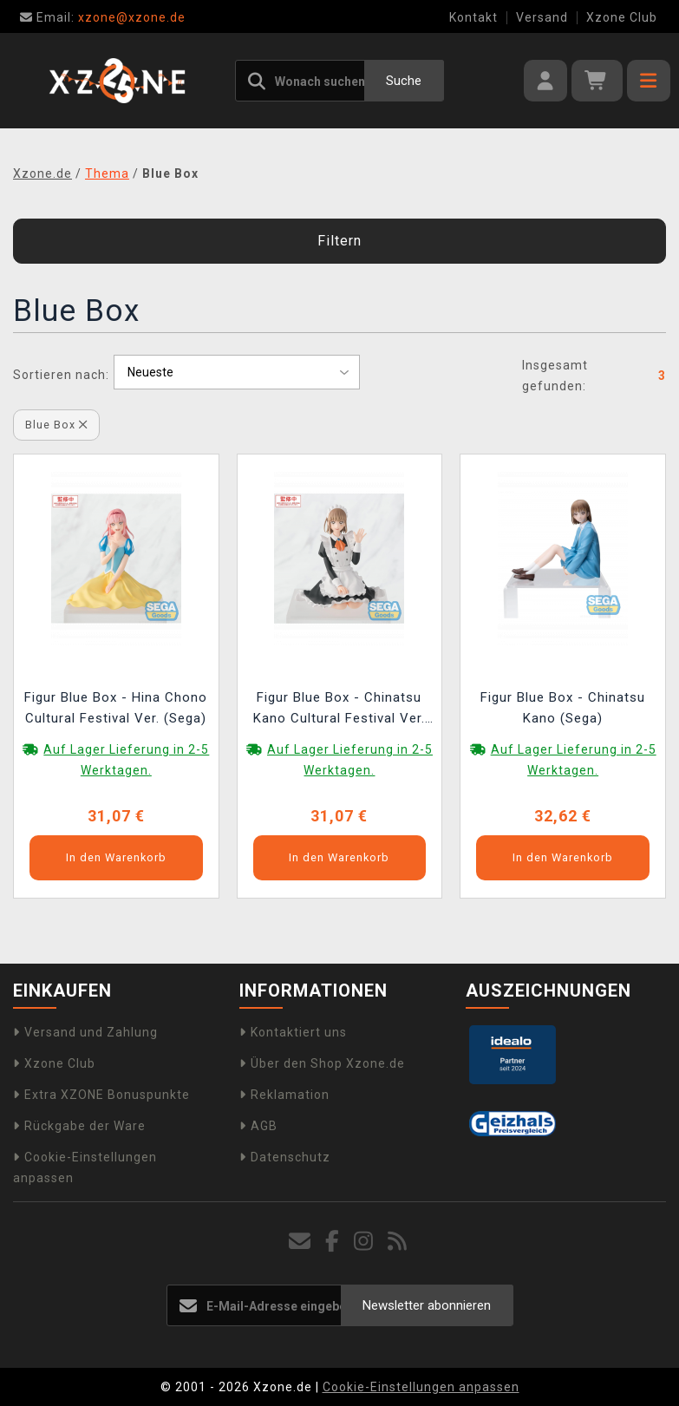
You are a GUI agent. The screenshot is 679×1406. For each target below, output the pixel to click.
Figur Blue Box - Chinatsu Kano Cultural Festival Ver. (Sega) (339, 710)
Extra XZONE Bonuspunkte (101, 1095)
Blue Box (56, 424)
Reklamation (284, 1095)
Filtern (339, 240)
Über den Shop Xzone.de (322, 1063)
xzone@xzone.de (103, 17)
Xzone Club (621, 17)
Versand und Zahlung (85, 1032)
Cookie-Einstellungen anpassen (421, 1387)
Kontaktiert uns (293, 1032)
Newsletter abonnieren (426, 1305)
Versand (542, 17)
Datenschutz (284, 1157)
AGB (258, 1126)
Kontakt (473, 17)
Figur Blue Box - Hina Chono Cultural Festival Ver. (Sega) (115, 708)
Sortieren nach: (61, 375)
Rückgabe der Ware (79, 1126)
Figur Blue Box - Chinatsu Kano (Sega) (562, 708)
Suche (403, 80)
